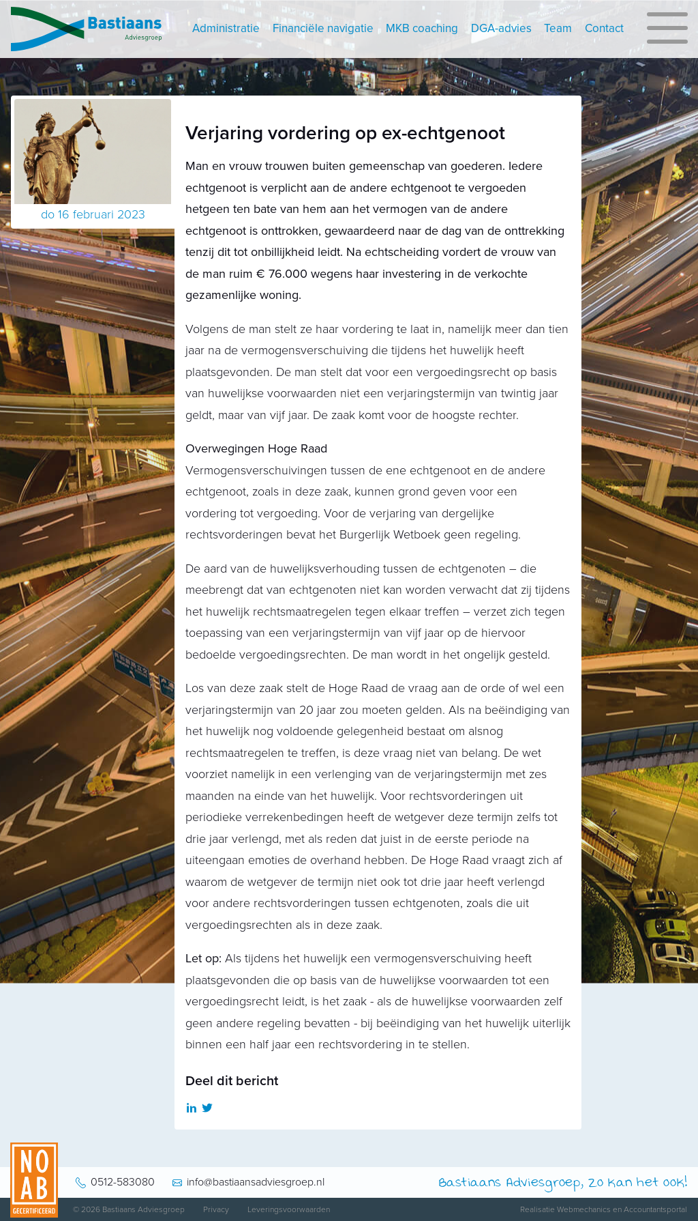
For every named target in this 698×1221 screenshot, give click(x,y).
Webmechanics (584, 1209)
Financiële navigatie (323, 28)
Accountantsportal (655, 1209)
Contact (604, 28)
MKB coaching (422, 28)
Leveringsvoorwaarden (288, 1209)
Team (558, 28)
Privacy (216, 1209)
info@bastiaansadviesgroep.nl (255, 1182)
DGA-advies (501, 28)
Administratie (226, 28)
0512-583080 (123, 1182)
